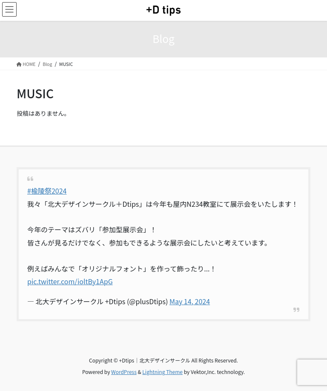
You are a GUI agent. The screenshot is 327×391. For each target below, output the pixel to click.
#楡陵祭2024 (46, 191)
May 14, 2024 (189, 301)
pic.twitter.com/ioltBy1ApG (70, 281)
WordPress (124, 371)
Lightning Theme (162, 371)
